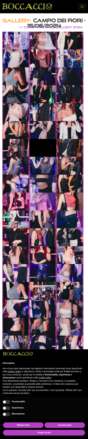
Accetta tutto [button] (65, 425)
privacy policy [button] (14, 371)
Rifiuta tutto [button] (23, 425)
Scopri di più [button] (44, 432)
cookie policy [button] (45, 377)
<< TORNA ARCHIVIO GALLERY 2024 (50, 27)
